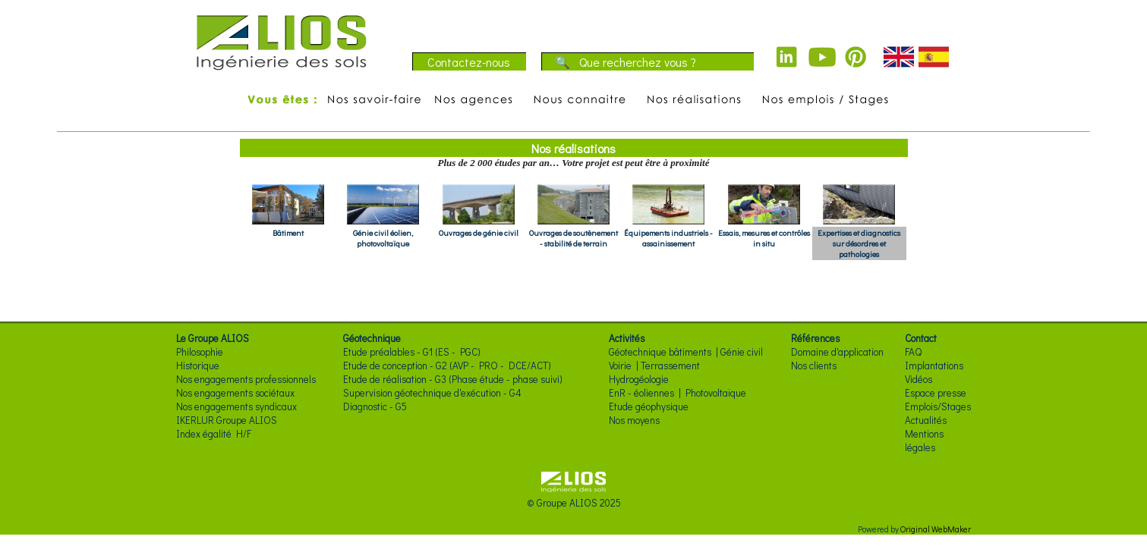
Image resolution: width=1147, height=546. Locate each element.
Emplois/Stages (938, 406)
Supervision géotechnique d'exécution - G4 (432, 393)
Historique (197, 365)
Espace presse (935, 393)
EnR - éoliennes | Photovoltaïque (677, 393)
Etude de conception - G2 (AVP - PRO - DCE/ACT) (447, 365)
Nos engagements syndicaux (236, 406)
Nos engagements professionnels (246, 379)
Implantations (934, 365)
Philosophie (199, 352)
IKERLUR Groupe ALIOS (226, 420)
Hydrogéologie (639, 379)
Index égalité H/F (213, 434)
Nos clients (814, 365)
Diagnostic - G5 (375, 406)
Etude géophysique (649, 406)
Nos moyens (634, 420)
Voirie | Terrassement (654, 365)
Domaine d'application (837, 352)
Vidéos (918, 379)
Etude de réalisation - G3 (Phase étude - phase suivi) (452, 379)
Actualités (926, 420)
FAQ (913, 352)
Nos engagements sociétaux (235, 393)
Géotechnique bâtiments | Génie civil (686, 352)
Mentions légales (924, 440)
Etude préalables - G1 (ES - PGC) (412, 352)
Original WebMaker (935, 529)
